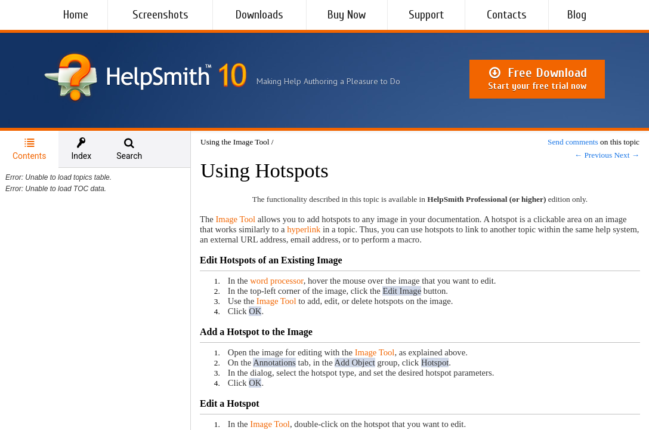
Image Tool (235, 219)
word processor (276, 280)
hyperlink (303, 229)
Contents (29, 149)
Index (81, 149)
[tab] (29, 149)
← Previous (593, 154)
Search (129, 149)
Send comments (573, 141)
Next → (626, 154)
